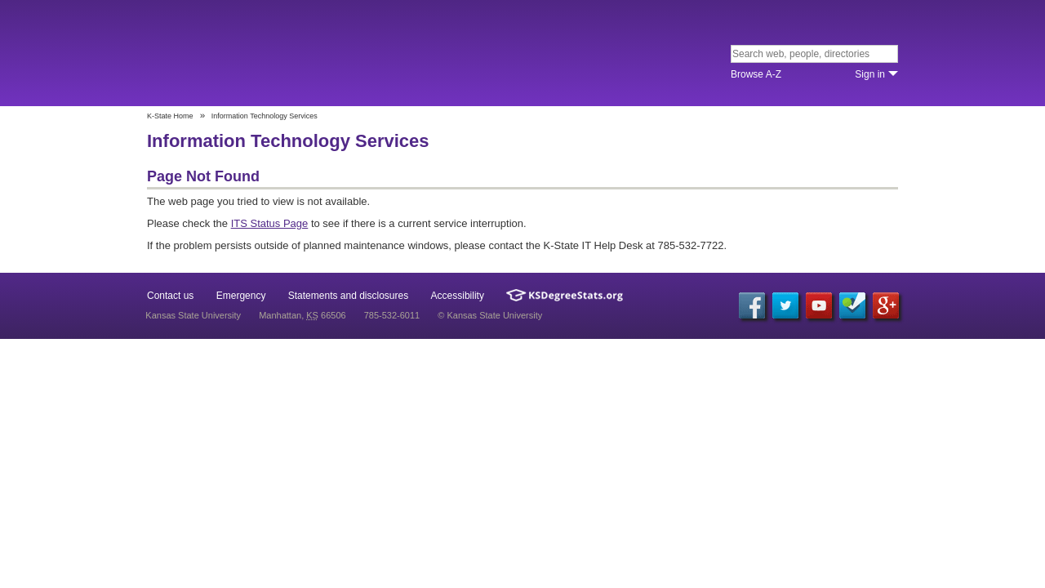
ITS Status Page (270, 223)
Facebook (752, 305)
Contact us (170, 295)
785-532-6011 (392, 315)
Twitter (785, 305)
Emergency (241, 295)
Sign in (870, 74)
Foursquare (852, 305)
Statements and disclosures (348, 295)
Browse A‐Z (756, 74)
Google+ (886, 305)
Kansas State (263, 54)
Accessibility (457, 295)
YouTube (819, 305)
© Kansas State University (490, 315)
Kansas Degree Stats (564, 295)
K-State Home (170, 116)
